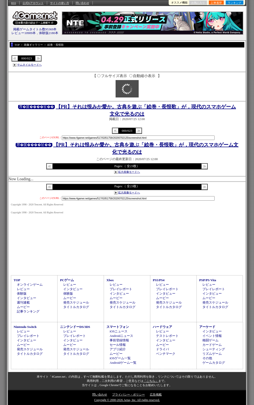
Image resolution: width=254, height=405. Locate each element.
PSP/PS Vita (207, 280)
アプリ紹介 (118, 349)
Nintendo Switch (25, 327)
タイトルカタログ (76, 307)
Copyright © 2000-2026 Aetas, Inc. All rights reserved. (127, 400)
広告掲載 (156, 394)
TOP (17, 280)
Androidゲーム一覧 (123, 362)
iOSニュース (118, 331)
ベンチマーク (165, 354)
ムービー (23, 307)
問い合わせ (82, 2)
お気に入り (198, 2)
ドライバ (162, 349)
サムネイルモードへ (29, 64)
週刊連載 (23, 302)
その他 (207, 358)
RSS (13, 2)
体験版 (22, 293)
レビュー (23, 289)
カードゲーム (212, 345)
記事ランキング (28, 311)
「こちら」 (150, 381)
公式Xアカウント (33, 2)
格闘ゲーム (210, 340)
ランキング (234, 2)
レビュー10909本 (23, 33)
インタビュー (26, 298)
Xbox (110, 280)
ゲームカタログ (213, 362)
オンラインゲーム (30, 284)
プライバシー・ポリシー (128, 394)
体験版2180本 (48, 33)
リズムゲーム (212, 354)
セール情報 (118, 345)
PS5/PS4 (158, 280)
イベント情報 (212, 336)
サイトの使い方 (59, 2)
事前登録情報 (119, 340)
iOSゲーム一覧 (120, 358)
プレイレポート (121, 289)
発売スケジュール (76, 302)
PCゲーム (67, 280)
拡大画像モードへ (129, 171)
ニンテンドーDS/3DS (75, 327)
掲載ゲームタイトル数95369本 (35, 29)
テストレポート (167, 336)
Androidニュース (121, 336)
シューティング (213, 349)
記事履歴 (216, 2)
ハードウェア (162, 327)
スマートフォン (117, 327)
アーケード (207, 327)
